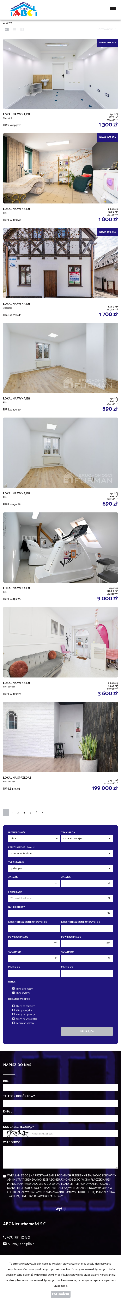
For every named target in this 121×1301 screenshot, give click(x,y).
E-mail (7, 1112)
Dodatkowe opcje (19, 999)
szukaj (87, 1031)
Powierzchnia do (71, 937)
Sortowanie (106, 29)
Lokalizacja (15, 892)
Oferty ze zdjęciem (23, 1006)
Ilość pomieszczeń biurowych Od (27, 922)
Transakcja (68, 832)
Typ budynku (16, 862)
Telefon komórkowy (19, 1096)
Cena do (66, 877)
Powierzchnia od (18, 937)
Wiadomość (11, 1143)
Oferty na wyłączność (24, 1019)
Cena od (13, 877)
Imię (5, 1081)
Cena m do (67, 952)
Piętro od (14, 967)
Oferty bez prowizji (23, 1015)
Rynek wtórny (21, 993)
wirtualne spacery (23, 1023)
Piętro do (67, 967)
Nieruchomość (16, 832)
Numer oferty (16, 907)
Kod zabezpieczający (18, 1127)
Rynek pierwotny (22, 989)
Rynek (12, 982)
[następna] (43, 812)
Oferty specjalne (22, 1010)
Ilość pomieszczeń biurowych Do (80, 922)
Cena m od (14, 952)
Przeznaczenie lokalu (21, 847)
